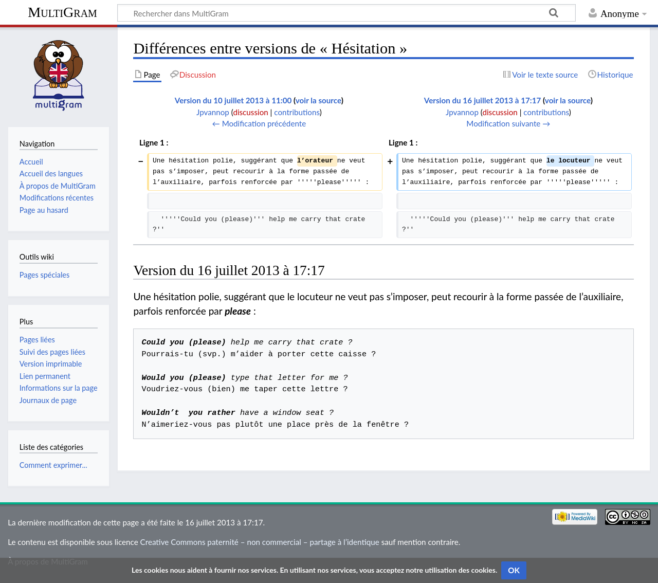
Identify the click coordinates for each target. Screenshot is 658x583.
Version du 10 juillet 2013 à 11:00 (233, 100)
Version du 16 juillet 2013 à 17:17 (482, 100)
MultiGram (62, 12)
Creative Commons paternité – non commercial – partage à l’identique (259, 541)
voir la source (318, 100)
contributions (296, 112)
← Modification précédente (259, 123)
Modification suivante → (508, 123)
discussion (250, 112)
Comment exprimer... (53, 465)
